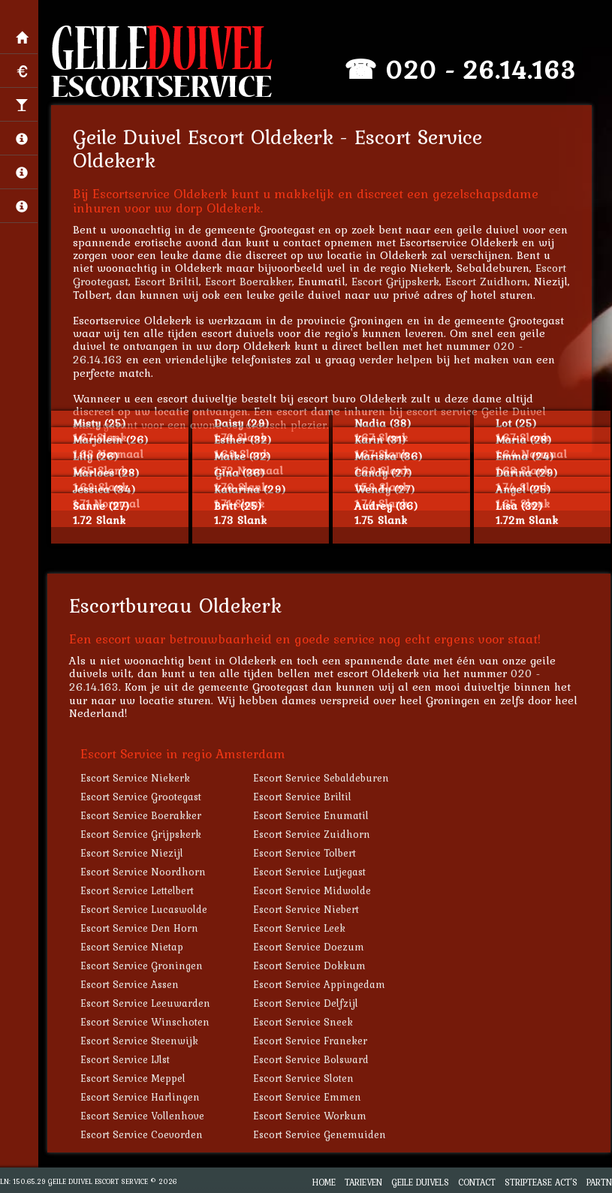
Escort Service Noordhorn (144, 871)
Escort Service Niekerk (136, 777)
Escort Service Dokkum (311, 965)
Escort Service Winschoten (146, 1021)
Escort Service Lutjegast (311, 871)
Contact (477, 1182)
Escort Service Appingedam (321, 984)
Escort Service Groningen (143, 965)
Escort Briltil (168, 281)
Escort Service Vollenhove (144, 1115)
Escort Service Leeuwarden (147, 1003)
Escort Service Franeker (312, 1040)
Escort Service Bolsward (312, 1059)
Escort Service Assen (131, 984)
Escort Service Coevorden (143, 1134)
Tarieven (363, 1182)
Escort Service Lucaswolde (145, 909)
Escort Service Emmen (309, 1096)
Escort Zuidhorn (488, 281)
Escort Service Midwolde (313, 890)
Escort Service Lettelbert (138, 890)
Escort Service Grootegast (142, 796)
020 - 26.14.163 (482, 69)
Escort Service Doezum (310, 946)
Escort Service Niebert (307, 909)
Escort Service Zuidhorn (313, 834)
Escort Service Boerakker (142, 815)
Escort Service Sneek (304, 1021)
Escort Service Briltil (304, 796)
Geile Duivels (420, 1182)
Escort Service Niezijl (133, 852)
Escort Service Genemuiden (321, 1134)
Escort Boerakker (250, 281)
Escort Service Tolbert (306, 852)
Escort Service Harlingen (141, 1096)
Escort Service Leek (301, 927)
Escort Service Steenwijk (141, 1040)
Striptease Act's (541, 1182)
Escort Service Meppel (134, 1078)
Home (324, 1182)
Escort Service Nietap (133, 946)
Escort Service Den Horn (141, 927)
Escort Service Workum (311, 1115)
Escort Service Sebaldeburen (322, 777)
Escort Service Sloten (305, 1078)
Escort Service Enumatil (312, 815)
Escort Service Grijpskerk (142, 834)
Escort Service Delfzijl (307, 1003)
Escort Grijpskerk (397, 281)
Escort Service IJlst (126, 1059)
